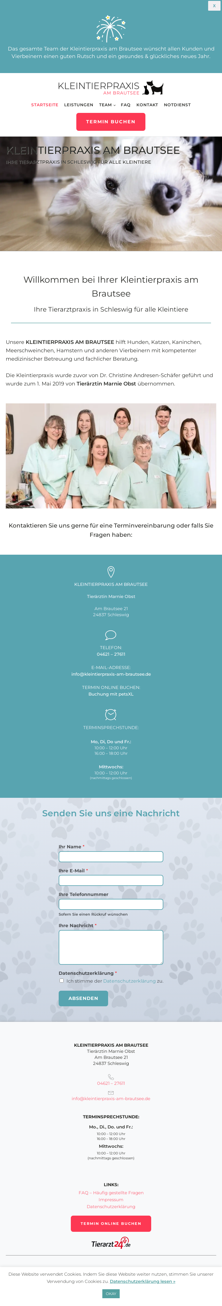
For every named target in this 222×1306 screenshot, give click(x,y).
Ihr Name (71, 846)
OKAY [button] (111, 1293)
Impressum (111, 1199)
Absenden (83, 998)
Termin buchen (111, 121)
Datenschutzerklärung (129, 981)
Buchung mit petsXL (111, 694)
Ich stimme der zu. (114, 981)
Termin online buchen (111, 1223)
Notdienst (177, 104)
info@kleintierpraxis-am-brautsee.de (111, 674)
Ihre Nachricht (78, 925)
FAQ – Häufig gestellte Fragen (111, 1192)
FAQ (126, 104)
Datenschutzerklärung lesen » (142, 1281)
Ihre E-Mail (73, 870)
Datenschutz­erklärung (88, 973)
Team (105, 104)
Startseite (44, 104)
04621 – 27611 (111, 654)
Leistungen (78, 104)
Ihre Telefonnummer (83, 894)
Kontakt (147, 104)
